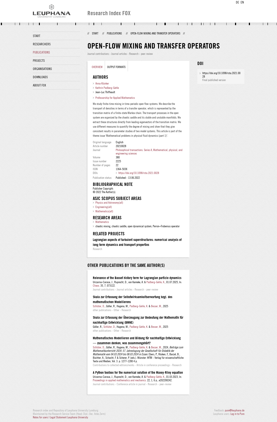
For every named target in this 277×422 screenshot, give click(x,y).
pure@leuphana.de (234, 410)
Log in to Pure (237, 414)
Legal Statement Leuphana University (69, 417)
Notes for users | (41, 417)
